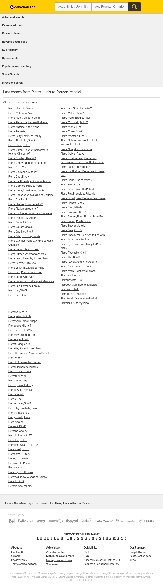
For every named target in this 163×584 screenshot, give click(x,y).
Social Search (10, 74)
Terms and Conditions (24, 564)
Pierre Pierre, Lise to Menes (76, 180)
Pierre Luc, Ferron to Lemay (24, 286)
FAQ (86, 552)
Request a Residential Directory (101, 564)
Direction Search (12, 83)
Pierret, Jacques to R (20, 344)
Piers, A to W (15, 422)
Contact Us (17, 552)
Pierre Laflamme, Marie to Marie (26, 268)
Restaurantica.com (140, 556)
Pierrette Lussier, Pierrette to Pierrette (29, 353)
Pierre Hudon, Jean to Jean (23, 249)
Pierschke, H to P (17, 440)
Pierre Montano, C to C (74, 136)
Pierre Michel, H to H (72, 127)
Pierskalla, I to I (16, 467)
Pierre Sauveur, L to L (73, 225)
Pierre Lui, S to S (17, 290)
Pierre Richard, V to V (72, 203)
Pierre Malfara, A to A (72, 113)
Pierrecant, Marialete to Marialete (79, 285)
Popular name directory (16, 66)
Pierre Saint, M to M (71, 207)
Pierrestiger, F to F (18, 339)
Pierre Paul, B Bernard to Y (75, 167)
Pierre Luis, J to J (18, 295)
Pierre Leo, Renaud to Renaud (25, 272)
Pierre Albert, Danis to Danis (24, 118)
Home (7, 503)
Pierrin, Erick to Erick (19, 371)
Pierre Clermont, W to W (22, 172)
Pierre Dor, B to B (17, 199)
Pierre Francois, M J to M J (23, 218)
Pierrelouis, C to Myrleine (75, 303)
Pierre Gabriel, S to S (19, 222)
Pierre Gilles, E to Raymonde (24, 236)
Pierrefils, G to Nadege (73, 294)
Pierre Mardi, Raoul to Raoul (76, 118)
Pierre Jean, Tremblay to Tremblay (28, 258)
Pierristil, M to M (17, 376)
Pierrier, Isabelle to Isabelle (23, 367)
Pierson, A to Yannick (20, 486)
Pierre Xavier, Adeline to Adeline (79, 262)
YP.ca (133, 560)
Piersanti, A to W (17, 431)
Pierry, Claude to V (18, 413)
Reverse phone (11, 33)
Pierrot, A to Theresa (20, 390)
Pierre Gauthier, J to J (20, 231)
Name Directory (22, 503)
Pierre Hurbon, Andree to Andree (27, 254)
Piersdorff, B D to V (19, 454)
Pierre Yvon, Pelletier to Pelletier (78, 271)
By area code (10, 58)
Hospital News (138, 552)
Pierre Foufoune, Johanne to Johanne (30, 213)
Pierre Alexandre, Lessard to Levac (28, 122)
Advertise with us (56, 552)
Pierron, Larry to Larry (20, 385)
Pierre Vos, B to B (70, 257)
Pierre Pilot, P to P (70, 184)
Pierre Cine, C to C (19, 167)
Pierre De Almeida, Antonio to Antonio (29, 181)
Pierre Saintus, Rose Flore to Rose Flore (83, 216)
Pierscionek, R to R (18, 449)
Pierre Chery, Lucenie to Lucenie (27, 163)
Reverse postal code (14, 42)
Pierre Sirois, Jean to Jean (75, 239)
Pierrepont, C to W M (20, 330)
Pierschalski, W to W (20, 435)
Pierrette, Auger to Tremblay (24, 348)
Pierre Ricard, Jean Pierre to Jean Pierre (83, 198)
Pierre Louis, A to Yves (21, 277)
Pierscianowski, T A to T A (23, 445)
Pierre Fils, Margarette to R (23, 208)
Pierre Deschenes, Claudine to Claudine (31, 195)
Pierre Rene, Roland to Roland (77, 189)
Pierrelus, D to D (17, 312)
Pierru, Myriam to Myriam (22, 408)
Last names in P (43, 503)
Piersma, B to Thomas (20, 472)
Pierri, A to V (15, 358)
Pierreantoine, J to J (72, 275)
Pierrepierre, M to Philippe (22, 321)
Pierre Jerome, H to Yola (22, 263)
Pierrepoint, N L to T (19, 325)
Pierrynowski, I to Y (19, 417)
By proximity (10, 50)
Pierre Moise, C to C (72, 131)
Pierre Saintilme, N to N (74, 212)
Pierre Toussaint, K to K (74, 252)
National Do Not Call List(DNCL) (102, 560)
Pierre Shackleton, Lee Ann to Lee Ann (83, 235)
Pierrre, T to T (16, 399)
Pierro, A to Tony (17, 380)
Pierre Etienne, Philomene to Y (25, 204)
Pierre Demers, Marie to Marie (25, 186)
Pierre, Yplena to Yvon (20, 113)
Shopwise (52, 564)
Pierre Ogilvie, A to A (72, 153)
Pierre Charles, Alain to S (22, 158)
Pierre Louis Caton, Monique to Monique (31, 281)
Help (86, 556)
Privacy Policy (19, 560)
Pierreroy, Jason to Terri (21, 335)
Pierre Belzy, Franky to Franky (24, 136)
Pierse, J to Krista (18, 458)
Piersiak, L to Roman (19, 463)
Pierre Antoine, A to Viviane (23, 127)
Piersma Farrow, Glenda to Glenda (27, 477)
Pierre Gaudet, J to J (20, 227)
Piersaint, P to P (17, 426)
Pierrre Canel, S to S (19, 403)
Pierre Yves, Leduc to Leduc (77, 266)
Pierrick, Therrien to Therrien (24, 362)
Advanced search (13, 17)
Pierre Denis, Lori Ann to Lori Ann (27, 190)
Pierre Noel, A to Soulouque (76, 149)
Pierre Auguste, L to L (20, 131)
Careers (15, 556)
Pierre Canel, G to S (19, 145)
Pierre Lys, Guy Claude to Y (76, 108)
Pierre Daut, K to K (18, 176)
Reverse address (12, 25)
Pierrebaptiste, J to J (72, 280)
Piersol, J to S (16, 481)
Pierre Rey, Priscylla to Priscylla (78, 193)
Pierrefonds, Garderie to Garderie (79, 298)
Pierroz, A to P (16, 394)
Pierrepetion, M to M (19, 316)
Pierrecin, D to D (70, 289)
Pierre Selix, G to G (71, 230)
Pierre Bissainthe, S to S (21, 140)
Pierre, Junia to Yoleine (21, 108)
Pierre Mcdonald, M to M (74, 122)
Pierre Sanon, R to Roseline (76, 221)
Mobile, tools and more (59, 560)
